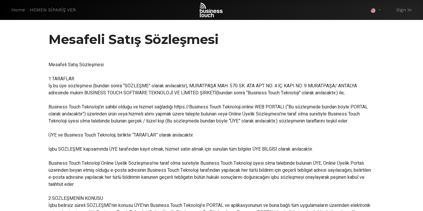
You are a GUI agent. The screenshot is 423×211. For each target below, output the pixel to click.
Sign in (404, 10)
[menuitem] (18, 10)
